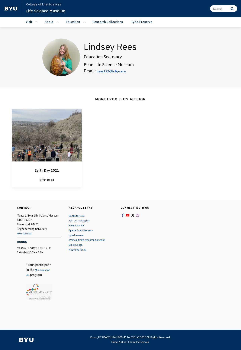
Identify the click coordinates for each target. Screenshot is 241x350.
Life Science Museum (48, 11)
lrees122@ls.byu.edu (117, 70)
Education (73, 22)
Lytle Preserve (142, 22)
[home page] (11, 9)
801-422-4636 (126, 337)
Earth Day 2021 (46, 170)
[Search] (223, 8)
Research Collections (107, 22)
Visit (29, 22)
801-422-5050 (25, 233)
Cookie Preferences (139, 342)
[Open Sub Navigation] (36, 21)
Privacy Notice (117, 342)
